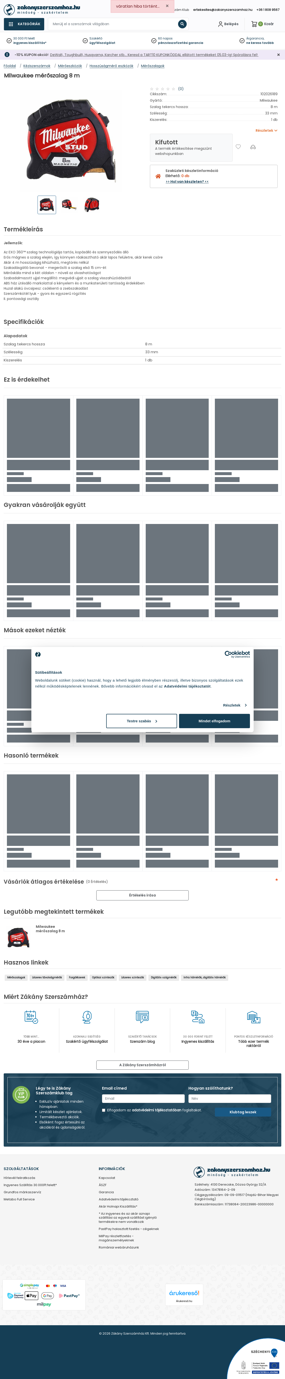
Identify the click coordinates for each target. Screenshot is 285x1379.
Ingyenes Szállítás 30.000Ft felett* (30, 1185)
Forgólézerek (77, 977)
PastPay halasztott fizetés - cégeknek (129, 1229)
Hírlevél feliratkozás (19, 1178)
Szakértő (95, 38)
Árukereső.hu (184, 1301)
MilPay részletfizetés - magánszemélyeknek (116, 1238)
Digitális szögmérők (164, 977)
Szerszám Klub (177, 9)
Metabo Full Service (19, 1199)
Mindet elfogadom (214, 721)
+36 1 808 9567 (267, 9)
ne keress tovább (260, 43)
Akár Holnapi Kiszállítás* (118, 1207)
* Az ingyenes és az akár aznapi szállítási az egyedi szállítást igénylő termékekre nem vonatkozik (128, 1218)
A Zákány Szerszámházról (142, 1064)
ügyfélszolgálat (102, 43)
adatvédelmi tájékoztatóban (156, 1110)
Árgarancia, (255, 38)
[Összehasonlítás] (253, 146)
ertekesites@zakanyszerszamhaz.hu (222, 9)
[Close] (167, 6)
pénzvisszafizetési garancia (180, 43)
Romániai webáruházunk (119, 1248)
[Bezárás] (278, 55)
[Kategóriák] (24, 24)
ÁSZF (102, 1185)
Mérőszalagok (16, 977)
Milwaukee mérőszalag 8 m (50, 928)
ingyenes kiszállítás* (29, 43)
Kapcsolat (107, 1178)
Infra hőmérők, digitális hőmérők (204, 977)
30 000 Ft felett (24, 38)
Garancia (106, 1192)
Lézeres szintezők (132, 977)
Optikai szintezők (103, 977)
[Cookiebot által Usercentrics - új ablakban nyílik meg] (228, 654)
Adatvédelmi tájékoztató (119, 1199)
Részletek (231, 705)
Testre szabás (142, 721)
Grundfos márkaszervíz (22, 1192)
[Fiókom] (228, 24)
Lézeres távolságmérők (47, 977)
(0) (181, 88)
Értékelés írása (142, 895)
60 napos (165, 38)
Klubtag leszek (243, 1112)
